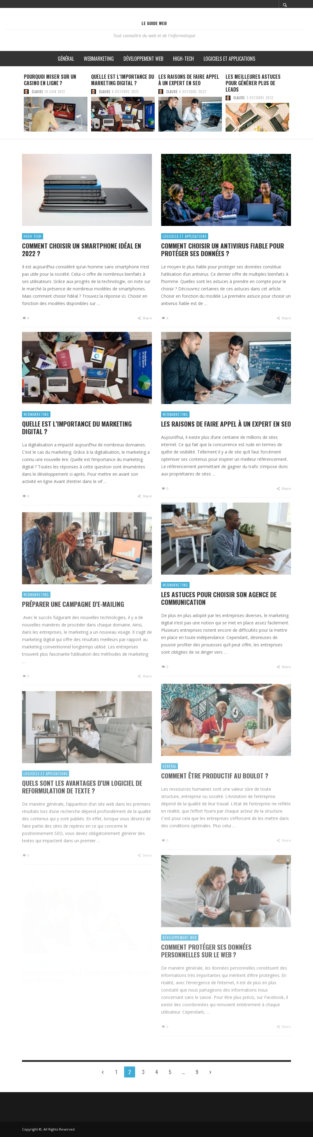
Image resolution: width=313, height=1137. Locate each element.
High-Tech (33, 240)
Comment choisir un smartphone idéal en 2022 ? (81, 253)
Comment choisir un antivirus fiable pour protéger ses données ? (222, 254)
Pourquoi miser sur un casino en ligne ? (50, 80)
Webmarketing (36, 425)
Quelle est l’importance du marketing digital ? (122, 80)
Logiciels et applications (185, 241)
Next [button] (295, 105)
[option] (55, 102)
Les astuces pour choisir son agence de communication (219, 612)
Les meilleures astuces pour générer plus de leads (253, 83)
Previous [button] (17, 105)
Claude (37, 91)
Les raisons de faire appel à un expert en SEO (188, 80)
